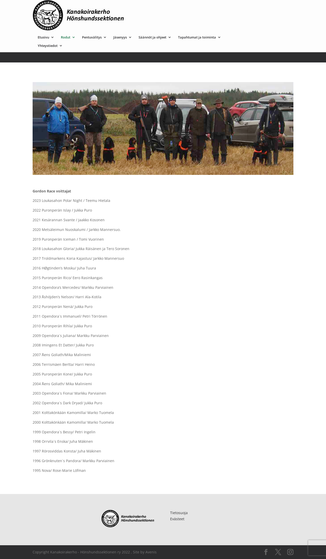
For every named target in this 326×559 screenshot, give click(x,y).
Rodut (116, 7)
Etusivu (94, 7)
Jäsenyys (171, 7)
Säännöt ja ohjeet (203, 7)
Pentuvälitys (143, 7)
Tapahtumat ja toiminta (248, 7)
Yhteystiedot (98, 15)
